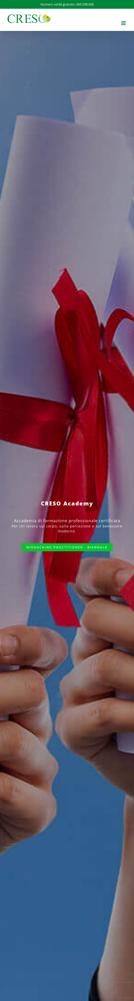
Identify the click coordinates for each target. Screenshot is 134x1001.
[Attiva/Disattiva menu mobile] (124, 23)
